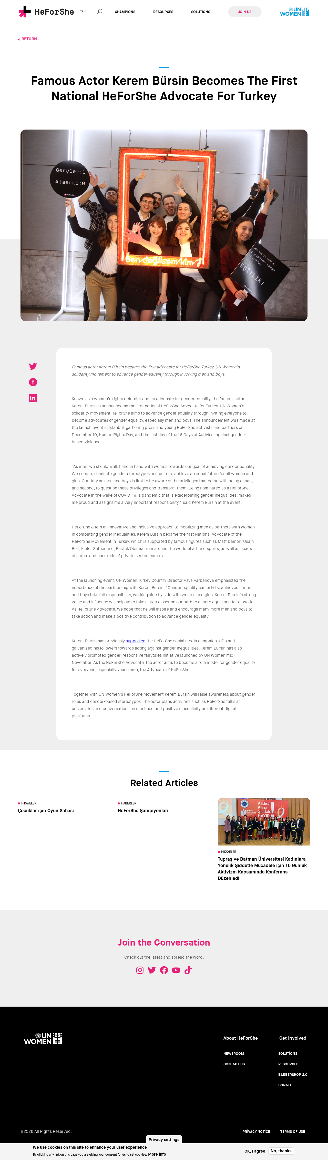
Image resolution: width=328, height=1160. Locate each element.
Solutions (200, 11)
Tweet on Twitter (33, 366)
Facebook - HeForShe (164, 970)
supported (136, 641)
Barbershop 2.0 (293, 1074)
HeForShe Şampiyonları (143, 811)
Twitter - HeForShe (152, 970)
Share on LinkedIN (33, 398)
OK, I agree (254, 1151)
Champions (125, 11)
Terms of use (292, 1131)
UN (294, 11)
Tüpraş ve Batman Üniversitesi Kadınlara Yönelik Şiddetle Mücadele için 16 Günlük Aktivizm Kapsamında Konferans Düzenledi (262, 868)
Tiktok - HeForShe (188, 970)
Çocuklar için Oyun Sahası (46, 811)
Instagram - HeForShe (140, 970)
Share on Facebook (33, 382)
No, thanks (281, 1151)
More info (157, 1154)
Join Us (244, 11)
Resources (163, 11)
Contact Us (234, 1064)
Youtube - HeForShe (176, 970)
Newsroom (233, 1053)
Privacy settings (164, 1139)
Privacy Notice (256, 1131)
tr (82, 11)
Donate (285, 1085)
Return (29, 39)
